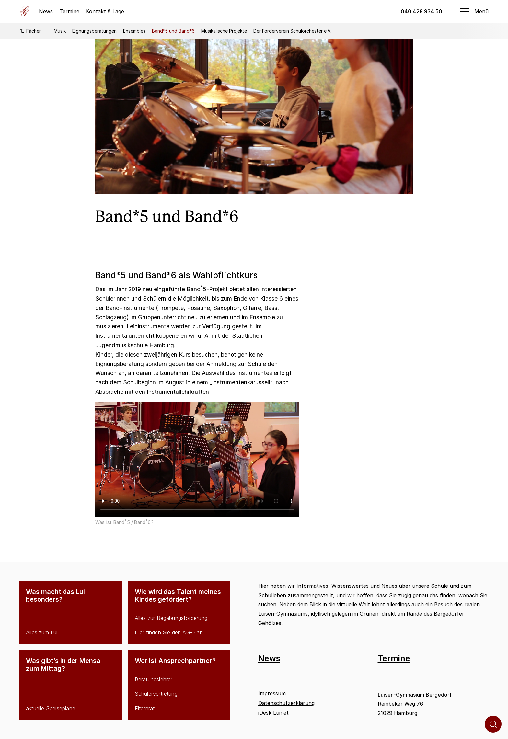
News (46, 11)
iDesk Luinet (273, 713)
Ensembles (134, 31)
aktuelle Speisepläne (50, 708)
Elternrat (145, 708)
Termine (69, 11)
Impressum (272, 693)
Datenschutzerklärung (286, 703)
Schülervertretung (156, 693)
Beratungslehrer (154, 679)
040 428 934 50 (421, 11)
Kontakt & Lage (105, 11)
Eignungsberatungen (94, 31)
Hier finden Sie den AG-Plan (169, 632)
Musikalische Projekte (224, 31)
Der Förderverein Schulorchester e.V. (292, 31)
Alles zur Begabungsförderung (171, 618)
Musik (60, 31)
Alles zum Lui (42, 632)
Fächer (30, 31)
